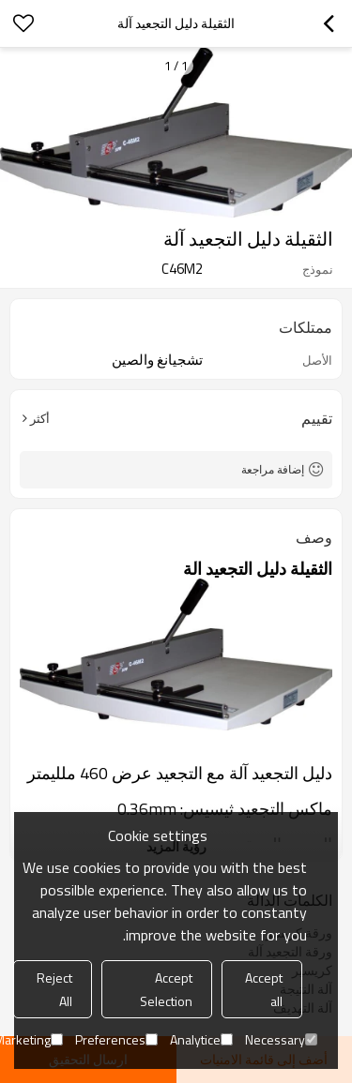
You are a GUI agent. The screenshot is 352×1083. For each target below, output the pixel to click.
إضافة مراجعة (272, 469)
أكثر (40, 418)
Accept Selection (166, 989)
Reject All (54, 989)
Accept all (264, 989)
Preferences (116, 1039)
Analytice (201, 1039)
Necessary (281, 1039)
